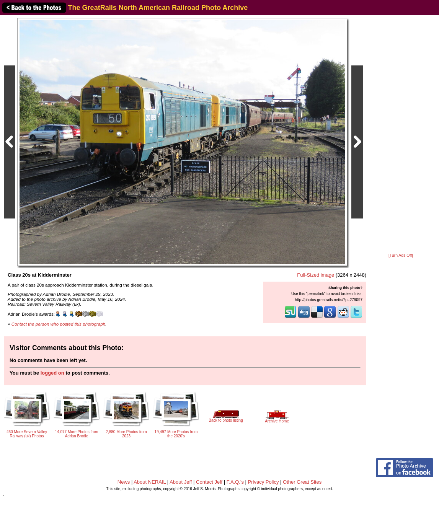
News (124, 482)
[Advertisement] (400, 134)
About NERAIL (150, 482)
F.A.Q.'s (235, 482)
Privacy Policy (263, 482)
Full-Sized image (315, 275)
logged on (52, 373)
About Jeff (181, 482)
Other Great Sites (302, 482)
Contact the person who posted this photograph (58, 323)
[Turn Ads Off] (400, 255)
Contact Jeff (209, 482)
